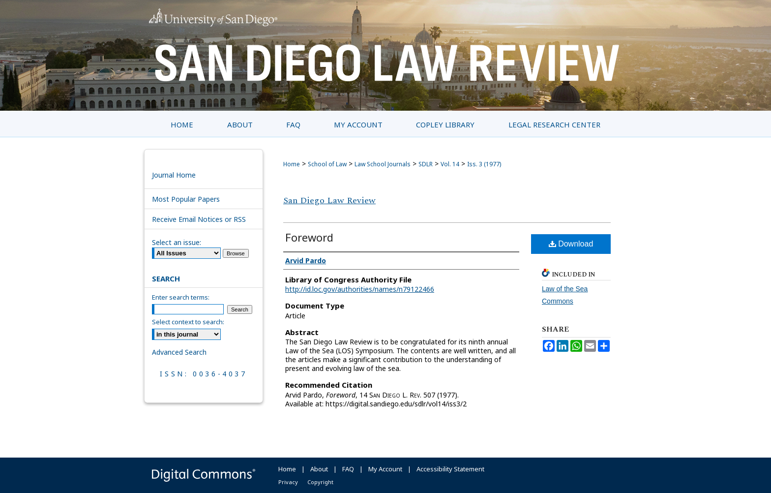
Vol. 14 (450, 164)
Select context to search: (188, 321)
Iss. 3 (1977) (484, 164)
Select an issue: (176, 242)
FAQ (348, 468)
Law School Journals (383, 164)
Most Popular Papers (186, 199)
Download (571, 244)
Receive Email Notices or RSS (199, 219)
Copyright (320, 482)
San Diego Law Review (329, 200)
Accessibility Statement (450, 468)
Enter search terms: (180, 297)
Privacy (288, 482)
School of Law (327, 164)
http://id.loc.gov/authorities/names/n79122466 (359, 289)
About (319, 468)
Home (291, 164)
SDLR (425, 164)
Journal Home (174, 175)
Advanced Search (179, 352)
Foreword (309, 237)
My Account (385, 468)
